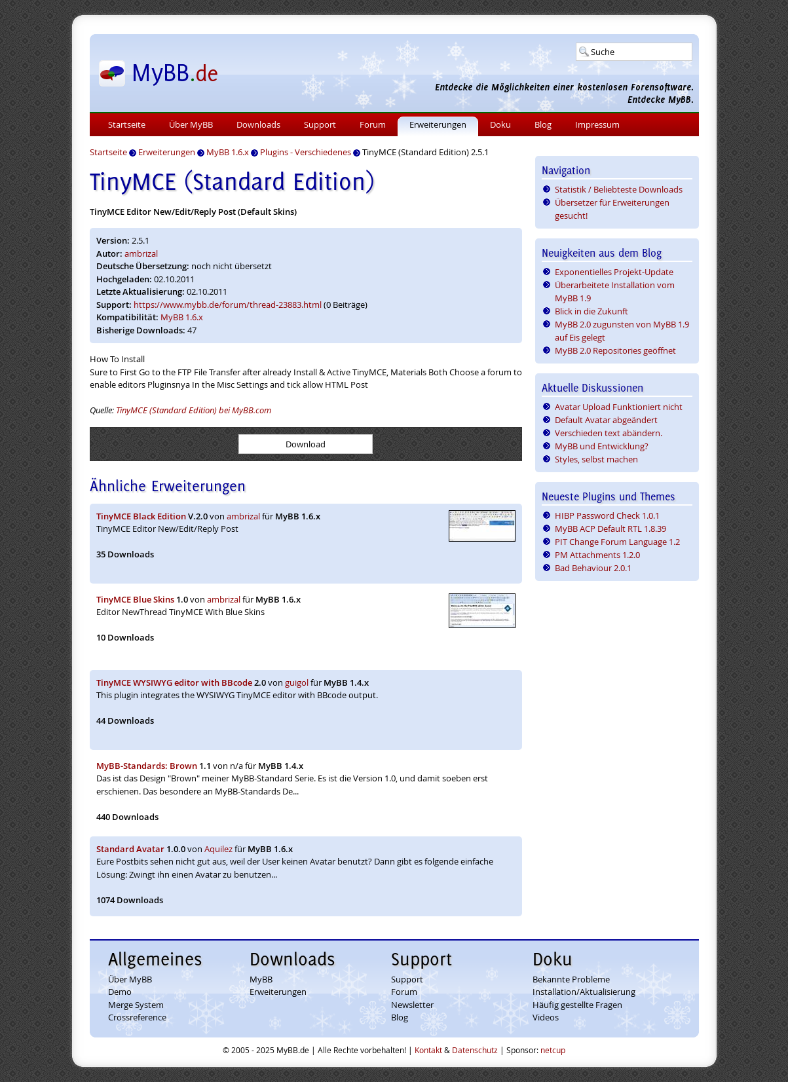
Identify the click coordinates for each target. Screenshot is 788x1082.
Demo (120, 992)
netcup (552, 1050)
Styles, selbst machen (596, 459)
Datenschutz (475, 1050)
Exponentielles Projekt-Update (614, 272)
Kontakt (428, 1050)
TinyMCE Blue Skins (135, 599)
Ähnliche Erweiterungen (168, 485)
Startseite (126, 124)
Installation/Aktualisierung (584, 992)
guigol (297, 682)
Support (320, 124)
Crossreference (137, 1017)
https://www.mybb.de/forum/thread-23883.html (228, 304)
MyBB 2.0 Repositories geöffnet (615, 350)
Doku (500, 124)
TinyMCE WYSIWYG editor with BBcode (174, 682)
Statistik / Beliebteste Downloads (619, 189)
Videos (546, 1017)
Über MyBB (191, 124)
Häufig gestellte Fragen (577, 1005)
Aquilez (218, 849)
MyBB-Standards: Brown (146, 766)
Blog (543, 124)
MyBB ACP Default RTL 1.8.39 (610, 528)
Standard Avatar (130, 849)
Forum (373, 124)
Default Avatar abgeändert (606, 420)
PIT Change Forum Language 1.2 (617, 542)
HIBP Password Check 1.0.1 (607, 515)
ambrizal (141, 253)
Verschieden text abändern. (608, 433)
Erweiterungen (437, 124)
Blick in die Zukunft (591, 311)
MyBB (261, 979)
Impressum (597, 124)
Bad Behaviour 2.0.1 (593, 568)
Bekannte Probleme (571, 979)
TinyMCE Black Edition (141, 516)
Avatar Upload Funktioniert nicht (619, 407)
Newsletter (412, 1005)
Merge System (136, 1005)
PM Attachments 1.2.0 (597, 555)
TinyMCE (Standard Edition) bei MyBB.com (193, 410)
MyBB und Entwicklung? (601, 446)
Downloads (258, 124)
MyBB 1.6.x (181, 317)
